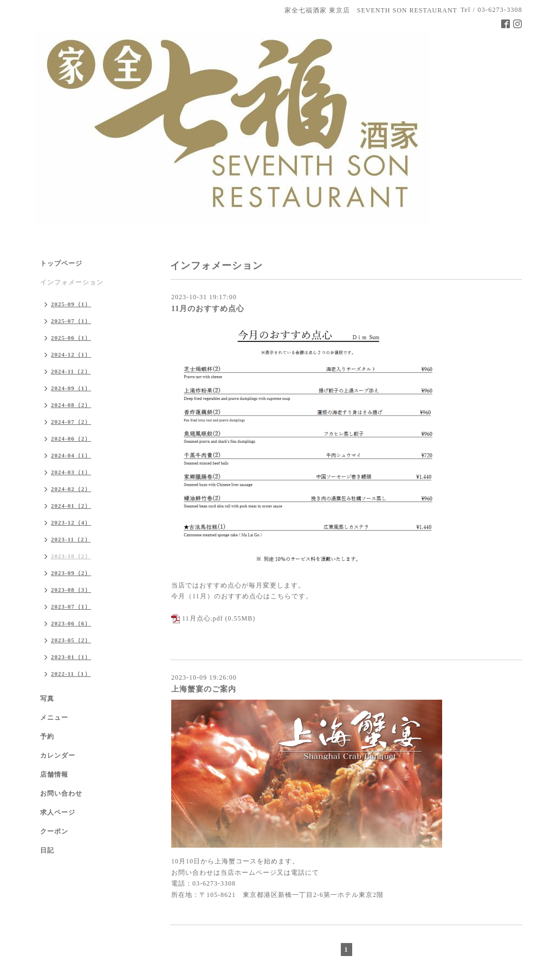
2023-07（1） (71, 606)
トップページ (61, 263)
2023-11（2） (71, 539)
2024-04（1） (71, 455)
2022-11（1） (71, 673)
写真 (47, 698)
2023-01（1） (71, 657)
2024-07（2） (71, 421)
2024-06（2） (71, 438)
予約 (47, 736)
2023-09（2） (71, 573)
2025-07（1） (71, 321)
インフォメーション (71, 282)
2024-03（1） (71, 472)
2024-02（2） (71, 489)
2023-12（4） (71, 522)
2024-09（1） (71, 388)
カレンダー (57, 755)
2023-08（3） (71, 589)
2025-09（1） (71, 304)
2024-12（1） (71, 354)
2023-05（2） (71, 640)
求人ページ (57, 812)
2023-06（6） (71, 623)
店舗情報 (54, 774)
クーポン (54, 831)
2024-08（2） (71, 405)
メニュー (54, 717)
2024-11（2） (71, 371)
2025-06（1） (71, 337)
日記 (47, 850)
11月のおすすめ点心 (207, 309)
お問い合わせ (61, 793)
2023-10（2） (71, 556)
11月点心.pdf (202, 618)
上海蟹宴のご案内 (203, 689)
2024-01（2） (71, 505)
